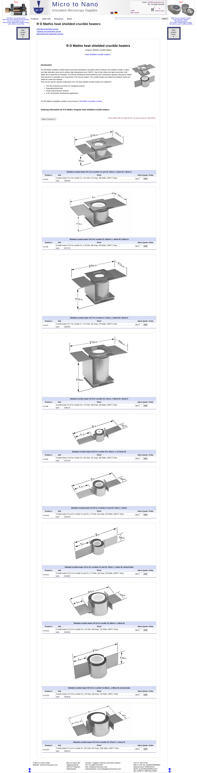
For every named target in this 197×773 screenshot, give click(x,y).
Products (35, 19)
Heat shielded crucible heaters (97, 54)
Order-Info (47, 19)
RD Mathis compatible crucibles (91, 101)
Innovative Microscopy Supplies (74, 10)
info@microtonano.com (156, 2)
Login (133, 10)
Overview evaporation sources (47, 29)
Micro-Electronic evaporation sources (50, 34)
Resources (59, 19)
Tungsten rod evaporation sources (49, 31)
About (69, 19)
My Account (135, 13)
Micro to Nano (75, 4)
